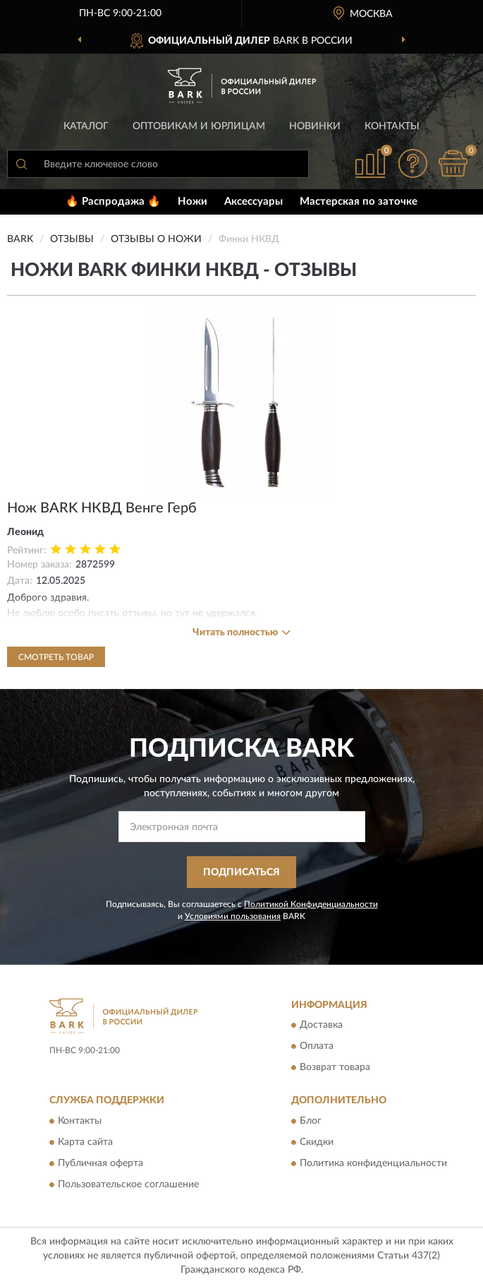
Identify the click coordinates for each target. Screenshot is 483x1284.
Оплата (317, 1047)
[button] (412, 163)
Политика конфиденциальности (373, 1163)
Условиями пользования (233, 916)
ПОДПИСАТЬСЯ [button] (241, 872)
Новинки (315, 126)
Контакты (392, 126)
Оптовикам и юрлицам (199, 126)
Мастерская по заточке (358, 201)
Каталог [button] (86, 126)
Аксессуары (253, 201)
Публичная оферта (100, 1163)
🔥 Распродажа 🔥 (113, 201)
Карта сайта (85, 1142)
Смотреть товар (56, 657)
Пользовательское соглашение (128, 1184)
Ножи (192, 201)
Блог (311, 1121)
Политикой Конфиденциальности (311, 904)
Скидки (317, 1142)
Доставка (321, 1026)
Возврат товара (335, 1068)
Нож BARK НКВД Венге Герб (102, 508)
